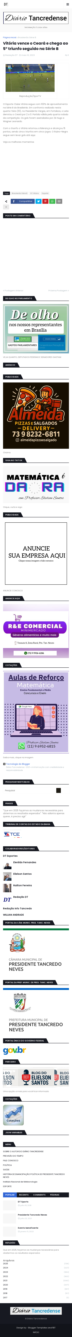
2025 (36, 1263)
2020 (36, 1285)
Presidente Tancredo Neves (32, 1215)
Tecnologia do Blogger (16, 764)
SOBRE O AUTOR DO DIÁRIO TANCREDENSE (23, 1151)
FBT (53, 1327)
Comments (39, 1194)
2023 (36, 1272)
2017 (36, 1297)
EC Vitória (34, 193)
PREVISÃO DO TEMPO (13, 1155)
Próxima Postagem (57, 290)
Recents (24, 1194)
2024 (36, 1267)
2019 (36, 1289)
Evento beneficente (28, 1228)
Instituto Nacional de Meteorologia (20, 1181)
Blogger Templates (37, 1327)
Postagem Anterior (14, 290)
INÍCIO (36, 1332)
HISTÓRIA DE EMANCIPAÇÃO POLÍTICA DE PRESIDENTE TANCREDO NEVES (34, 1176)
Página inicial (9, 37)
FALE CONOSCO (10, 1160)
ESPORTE (7, 1186)
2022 (36, 1276)
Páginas (54, 1194)
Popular (10, 1194)
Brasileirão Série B (27, 37)
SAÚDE (6, 1169)
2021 (36, 1280)
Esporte (45, 193)
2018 (36, 1293)
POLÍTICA (7, 1165)
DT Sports (23, 1201)
